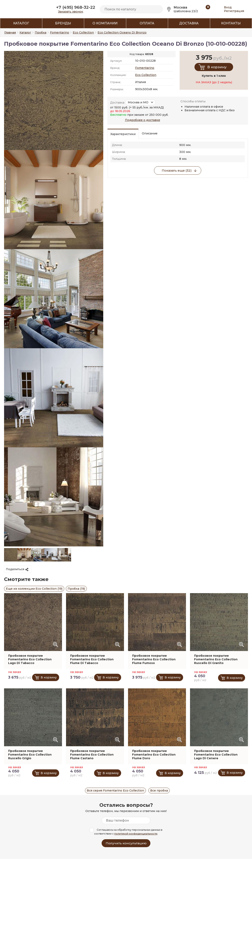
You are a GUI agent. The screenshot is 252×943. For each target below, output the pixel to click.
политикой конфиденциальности (135, 833)
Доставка (189, 23)
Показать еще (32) (177, 170)
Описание (150, 133)
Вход (228, 7)
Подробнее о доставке (142, 120)
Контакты (231, 23)
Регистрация (234, 11)
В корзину (217, 67)
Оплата (147, 23)
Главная (10, 32)
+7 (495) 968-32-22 (75, 7)
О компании (104, 23)
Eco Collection (145, 75)
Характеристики (123, 134)
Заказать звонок (70, 11)
